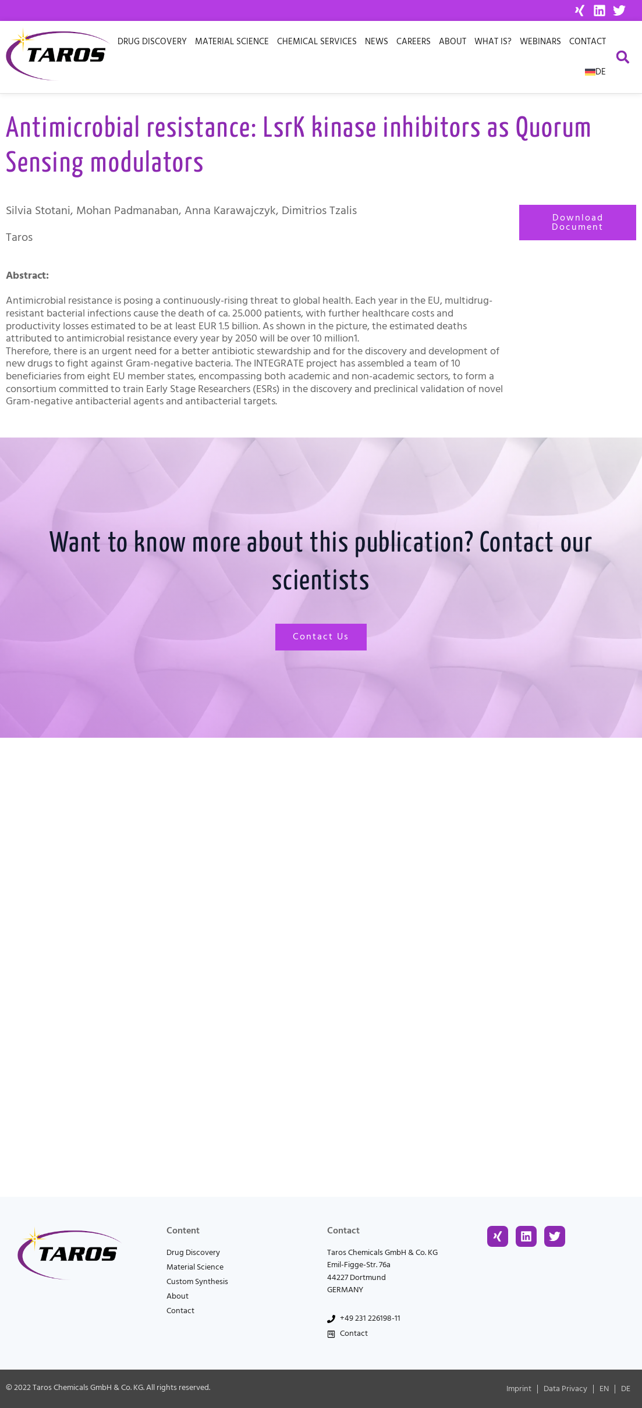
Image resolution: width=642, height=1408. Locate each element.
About (452, 41)
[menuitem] (595, 72)
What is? (493, 41)
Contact (587, 41)
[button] (623, 57)
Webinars (540, 41)
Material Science (232, 41)
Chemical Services (317, 41)
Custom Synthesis (197, 1282)
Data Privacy (565, 1389)
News (376, 41)
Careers (413, 41)
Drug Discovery (152, 41)
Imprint (518, 1389)
